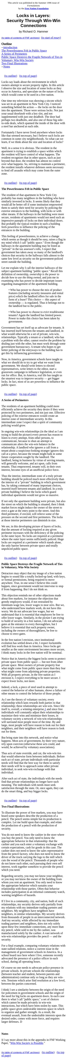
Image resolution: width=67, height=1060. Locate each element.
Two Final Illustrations (14, 63)
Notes (6, 66)
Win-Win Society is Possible (26, 1043)
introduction (10, 47)
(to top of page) (28, 75)
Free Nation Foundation (37, 8)
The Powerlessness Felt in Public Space (24, 50)
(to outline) (10, 75)
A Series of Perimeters (14, 53)
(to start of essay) (51, 37)
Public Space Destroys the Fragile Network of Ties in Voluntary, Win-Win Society (31, 58)
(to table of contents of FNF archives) (20, 37)
